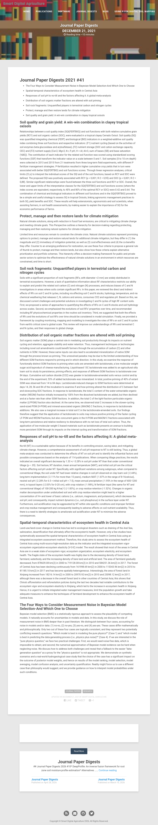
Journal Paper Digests (79, 761)
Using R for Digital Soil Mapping (135, 13)
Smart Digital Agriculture (23, 4)
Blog (106, 13)
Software (64, 13)
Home (27, 13)
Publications (44, 13)
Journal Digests (86, 13)
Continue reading (108, 770)
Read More (79, 751)
